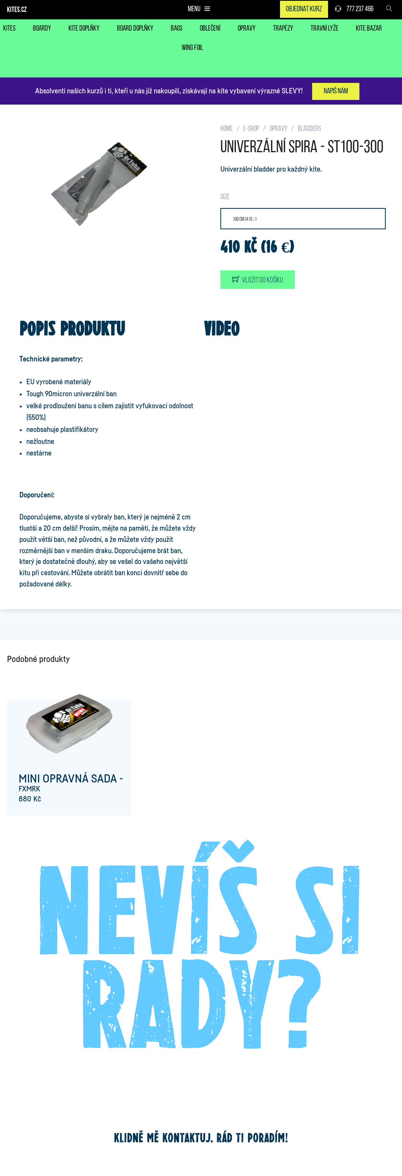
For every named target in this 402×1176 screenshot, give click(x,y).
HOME (226, 129)
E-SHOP (251, 129)
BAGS (176, 29)
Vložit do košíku (257, 279)
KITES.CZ (17, 10)
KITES (9, 29)
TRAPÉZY (283, 29)
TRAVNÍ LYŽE (324, 29)
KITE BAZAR (369, 29)
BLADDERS (309, 129)
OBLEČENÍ (210, 29)
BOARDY (42, 29)
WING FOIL (192, 48)
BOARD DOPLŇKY (135, 29)
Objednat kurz (304, 9)
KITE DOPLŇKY (84, 29)
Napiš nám (336, 91)
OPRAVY (247, 29)
